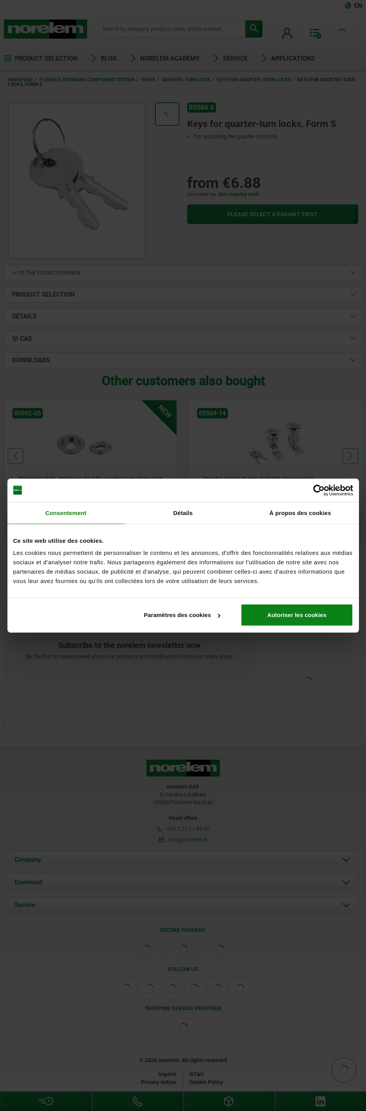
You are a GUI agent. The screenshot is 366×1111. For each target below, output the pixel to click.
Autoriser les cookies (297, 615)
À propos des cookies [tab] (300, 512)
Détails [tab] (183, 512)
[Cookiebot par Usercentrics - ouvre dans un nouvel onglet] (319, 490)
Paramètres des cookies (182, 615)
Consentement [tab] (65, 512)
